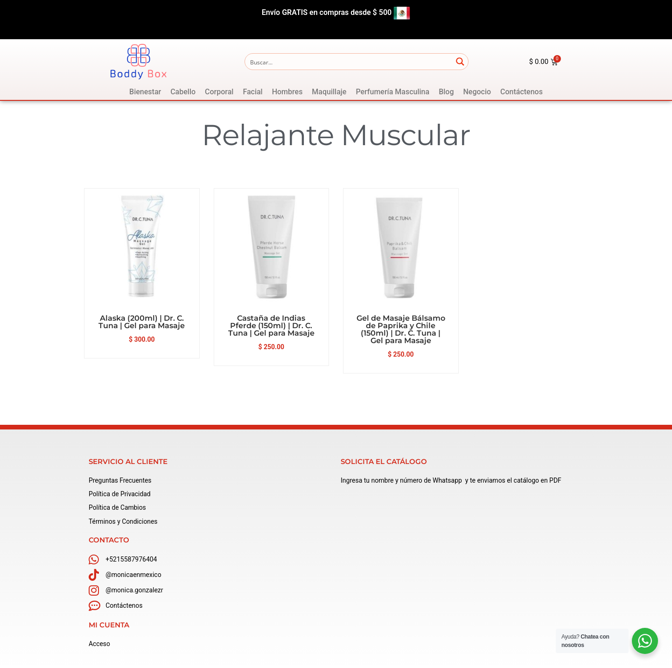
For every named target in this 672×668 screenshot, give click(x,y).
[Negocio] (477, 91)
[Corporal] (219, 91)
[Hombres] (287, 91)
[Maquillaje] (329, 91)
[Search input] (349, 61)
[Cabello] (183, 91)
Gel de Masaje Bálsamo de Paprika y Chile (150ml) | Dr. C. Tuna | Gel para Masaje (401, 329)
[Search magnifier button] (460, 62)
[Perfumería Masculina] (392, 91)
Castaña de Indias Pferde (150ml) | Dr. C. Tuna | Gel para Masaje (271, 326)
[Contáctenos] (521, 91)
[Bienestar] (145, 91)
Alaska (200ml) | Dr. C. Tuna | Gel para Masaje (141, 322)
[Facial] (252, 91)
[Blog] (446, 91)
